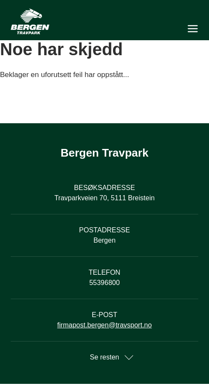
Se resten (104, 357)
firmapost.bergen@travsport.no (104, 325)
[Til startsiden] (104, 21)
